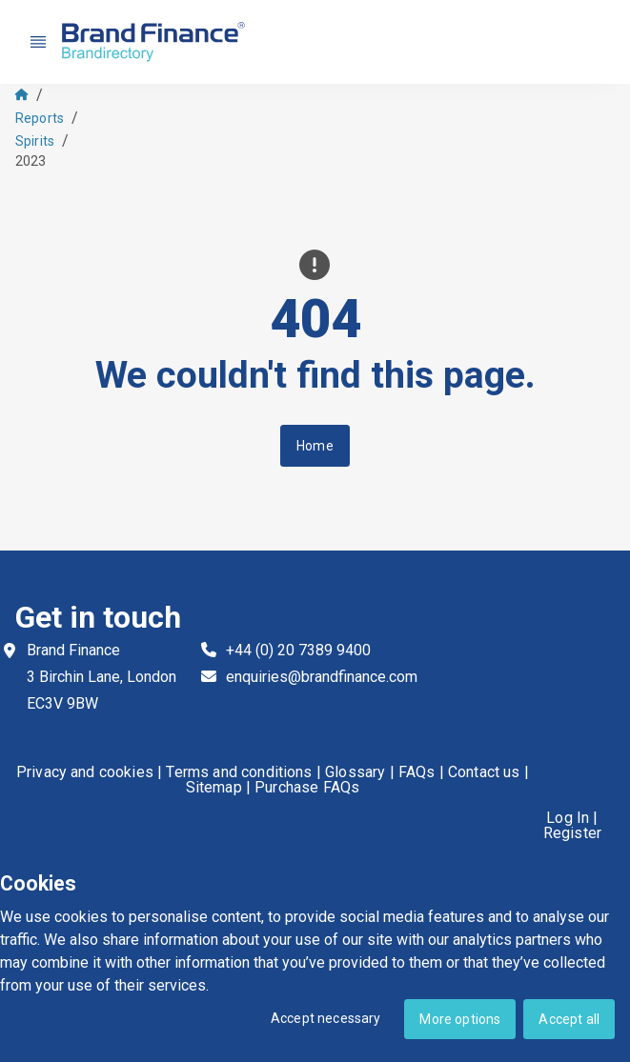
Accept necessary (326, 1018)
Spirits (34, 141)
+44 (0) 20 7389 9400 (298, 650)
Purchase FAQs (306, 787)
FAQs (417, 772)
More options (459, 1019)
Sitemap (214, 787)
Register (572, 833)
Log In (567, 818)
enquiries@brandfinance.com (321, 677)
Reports (39, 118)
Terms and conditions (239, 772)
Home (315, 445)
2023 (31, 161)
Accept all (569, 1019)
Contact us (484, 772)
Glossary (355, 772)
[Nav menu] (38, 42)
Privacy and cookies (84, 772)
